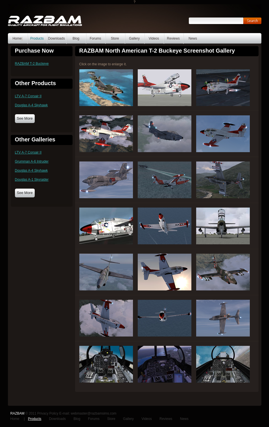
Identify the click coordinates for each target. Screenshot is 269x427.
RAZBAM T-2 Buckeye (32, 64)
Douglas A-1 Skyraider (32, 180)
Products (36, 38)
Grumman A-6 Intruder (32, 161)
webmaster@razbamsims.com (94, 413)
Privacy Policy (47, 413)
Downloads (56, 38)
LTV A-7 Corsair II (28, 96)
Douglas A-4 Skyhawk (31, 105)
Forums (95, 38)
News (193, 38)
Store (115, 38)
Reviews (173, 38)
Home (16, 38)
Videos (154, 38)
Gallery (134, 38)
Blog (76, 38)
